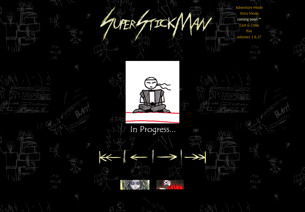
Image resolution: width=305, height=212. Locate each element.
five (249, 31)
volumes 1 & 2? (249, 36)
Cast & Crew (249, 25)
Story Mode (249, 13)
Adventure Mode (249, 7)
